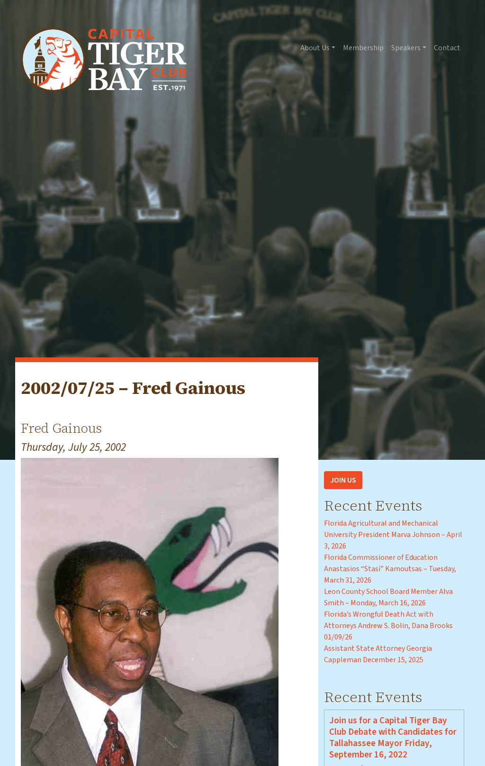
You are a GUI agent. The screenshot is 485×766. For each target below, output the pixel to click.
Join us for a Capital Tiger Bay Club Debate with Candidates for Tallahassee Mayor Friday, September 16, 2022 (393, 737)
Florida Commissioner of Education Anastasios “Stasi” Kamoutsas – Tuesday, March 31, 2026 (390, 568)
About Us (315, 48)
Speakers (406, 48)
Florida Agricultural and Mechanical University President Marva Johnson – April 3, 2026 (393, 534)
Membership (363, 48)
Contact (447, 48)
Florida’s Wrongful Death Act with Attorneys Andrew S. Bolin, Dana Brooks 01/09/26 (388, 625)
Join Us (343, 480)
